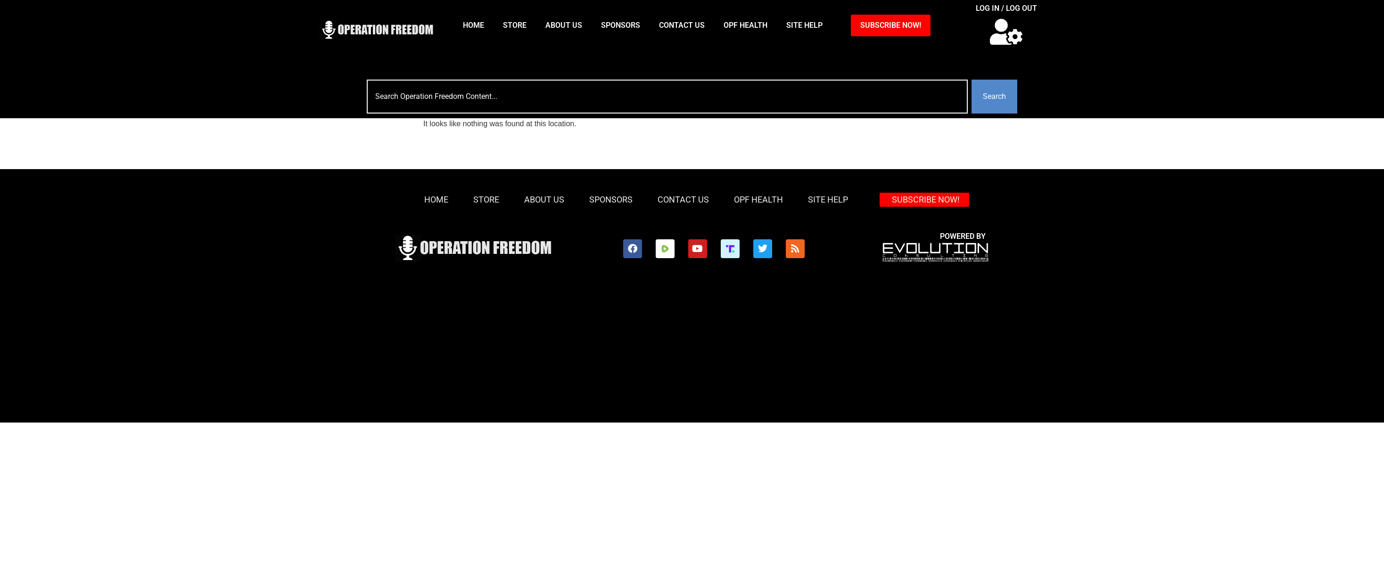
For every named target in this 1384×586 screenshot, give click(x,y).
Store (515, 25)
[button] (1006, 31)
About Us (563, 25)
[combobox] (667, 97)
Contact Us (682, 25)
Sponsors (620, 25)
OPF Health (745, 25)
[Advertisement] (692, 352)
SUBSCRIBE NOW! (890, 25)
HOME (473, 25)
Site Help (804, 25)
